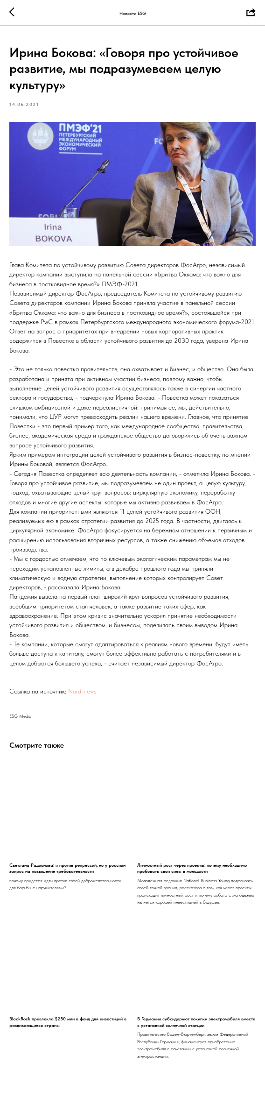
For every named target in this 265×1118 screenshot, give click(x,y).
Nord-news (82, 691)
